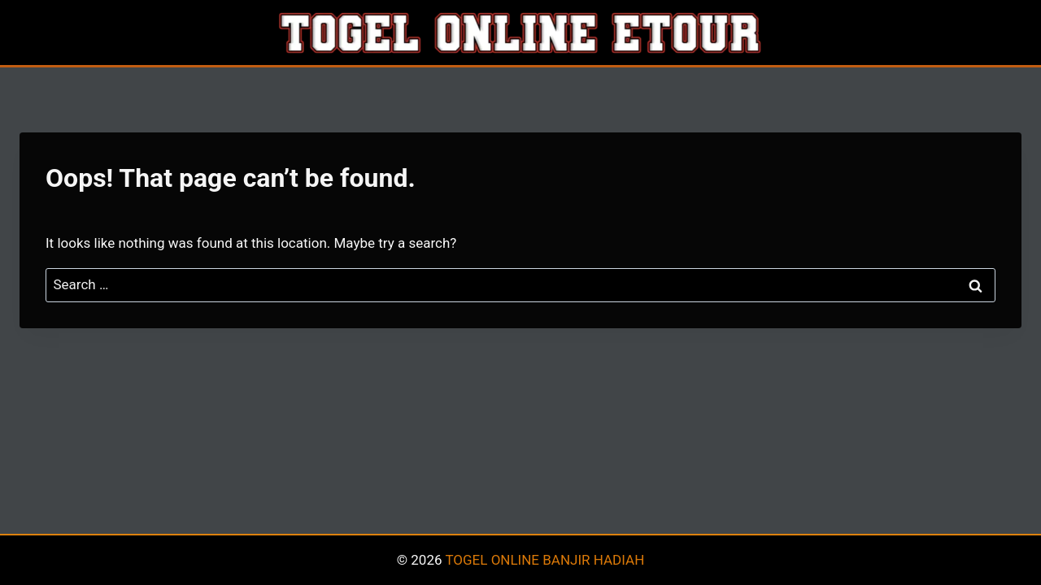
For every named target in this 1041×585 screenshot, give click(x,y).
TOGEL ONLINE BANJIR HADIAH (544, 560)
